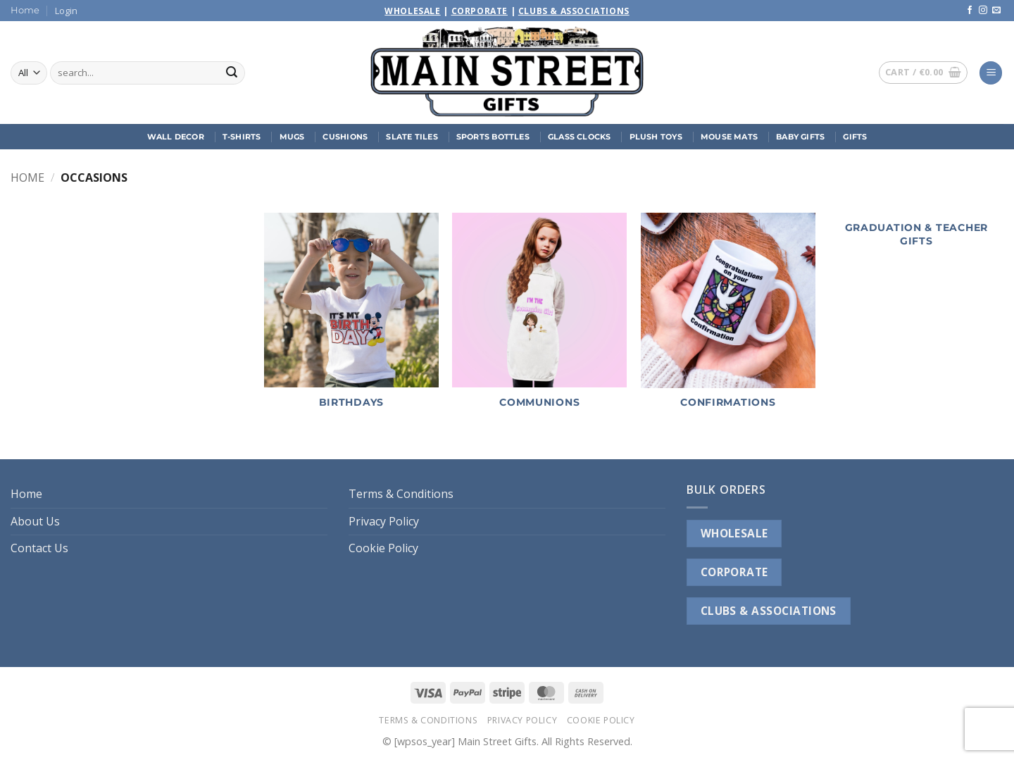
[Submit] (232, 73)
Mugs (292, 137)
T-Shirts (242, 137)
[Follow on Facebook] (969, 10)
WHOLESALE (734, 533)
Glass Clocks (579, 137)
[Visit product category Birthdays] (351, 318)
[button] (66, 10)
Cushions (345, 137)
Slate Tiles (411, 137)
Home (25, 10)
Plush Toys (656, 137)
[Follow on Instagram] (983, 10)
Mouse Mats (729, 137)
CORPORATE (734, 572)
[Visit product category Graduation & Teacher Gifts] (916, 238)
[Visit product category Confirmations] (728, 318)
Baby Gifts (800, 137)
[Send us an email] (996, 10)
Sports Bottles (493, 137)
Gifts (855, 137)
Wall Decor (175, 137)
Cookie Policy (383, 548)
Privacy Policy (384, 521)
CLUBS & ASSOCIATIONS (769, 610)
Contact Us (39, 548)
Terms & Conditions (401, 494)
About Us (35, 521)
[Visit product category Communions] (539, 318)
